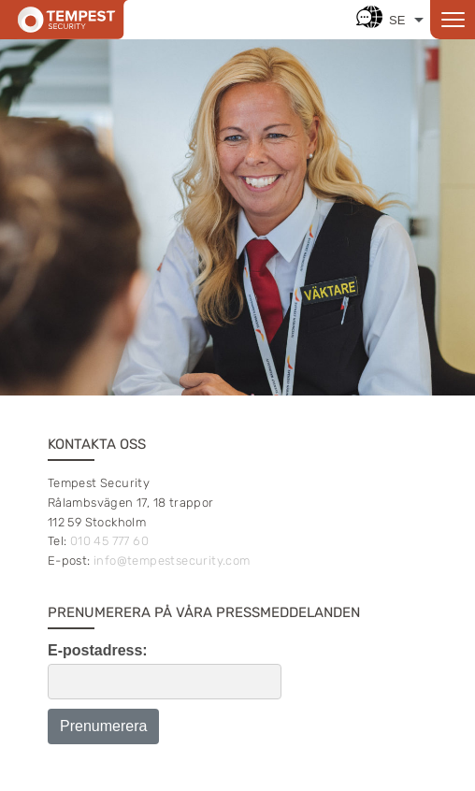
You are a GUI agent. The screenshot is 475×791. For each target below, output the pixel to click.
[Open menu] (452, 19)
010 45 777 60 (109, 541)
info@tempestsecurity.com (172, 561)
